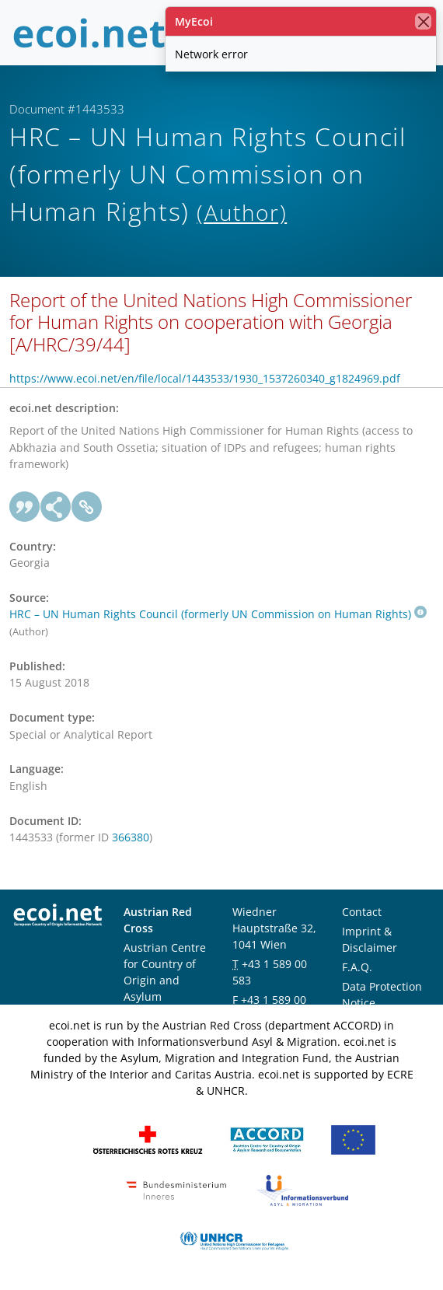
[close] (423, 21)
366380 (130, 837)
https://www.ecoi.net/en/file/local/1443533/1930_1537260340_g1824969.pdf (204, 378)
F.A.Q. (357, 967)
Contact (362, 911)
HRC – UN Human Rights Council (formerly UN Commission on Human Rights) (218, 614)
